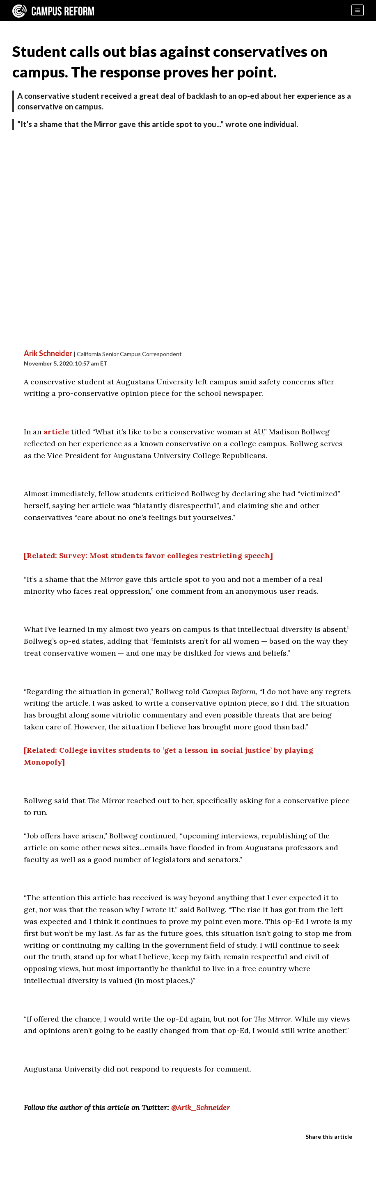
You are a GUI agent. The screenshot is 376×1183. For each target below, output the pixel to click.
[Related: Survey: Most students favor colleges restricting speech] (148, 555)
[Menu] (357, 10)
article (56, 431)
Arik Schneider (48, 353)
